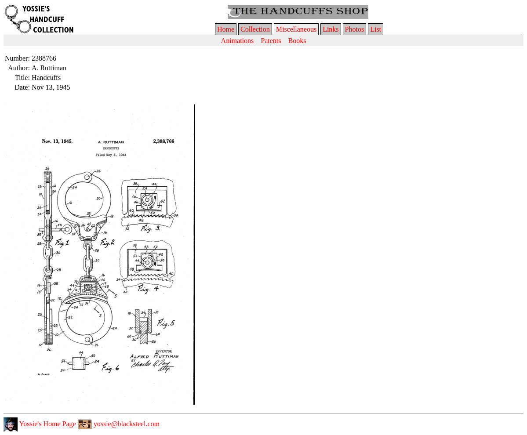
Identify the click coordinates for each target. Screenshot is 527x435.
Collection (255, 29)
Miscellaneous (296, 29)
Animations (237, 40)
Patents (271, 40)
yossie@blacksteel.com (119, 424)
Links (330, 29)
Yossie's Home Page (40, 424)
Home (225, 29)
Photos (354, 29)
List (375, 29)
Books (297, 40)
